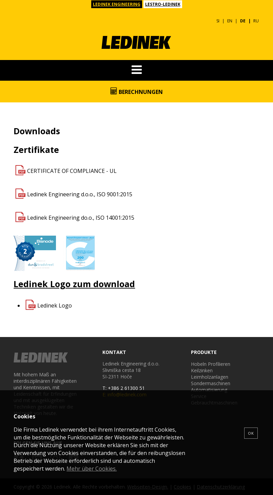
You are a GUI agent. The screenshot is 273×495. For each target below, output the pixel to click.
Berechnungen (136, 91)
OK (251, 433)
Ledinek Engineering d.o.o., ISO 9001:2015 (79, 194)
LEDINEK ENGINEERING (116, 4)
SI (217, 21)
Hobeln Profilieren (210, 364)
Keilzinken (202, 370)
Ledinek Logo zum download (74, 284)
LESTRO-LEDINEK (162, 4)
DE (243, 21)
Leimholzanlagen (209, 377)
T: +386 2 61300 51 (123, 388)
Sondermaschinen (210, 383)
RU (256, 21)
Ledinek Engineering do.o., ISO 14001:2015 (80, 217)
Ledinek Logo (54, 305)
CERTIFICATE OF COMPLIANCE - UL (72, 171)
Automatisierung (209, 390)
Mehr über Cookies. (91, 468)
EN (229, 21)
